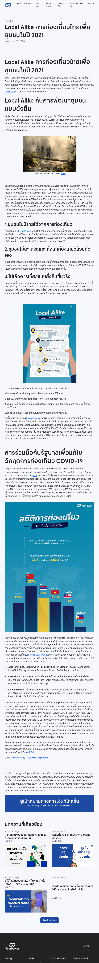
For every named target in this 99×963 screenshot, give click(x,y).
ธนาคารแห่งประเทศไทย (37, 654)
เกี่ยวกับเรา (38, 4)
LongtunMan (42, 757)
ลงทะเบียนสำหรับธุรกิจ (76, 4)
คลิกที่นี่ (30, 752)
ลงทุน (18, 3)
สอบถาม (91, 3)
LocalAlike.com (33, 418)
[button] (88, 946)
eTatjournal (30, 757)
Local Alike (10, 91)
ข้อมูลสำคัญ (48, 4)
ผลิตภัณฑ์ (28, 3)
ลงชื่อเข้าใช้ (61, 4)
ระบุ (35, 475)
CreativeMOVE (17, 757)
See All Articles (49, 920)
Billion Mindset (25, 231)
